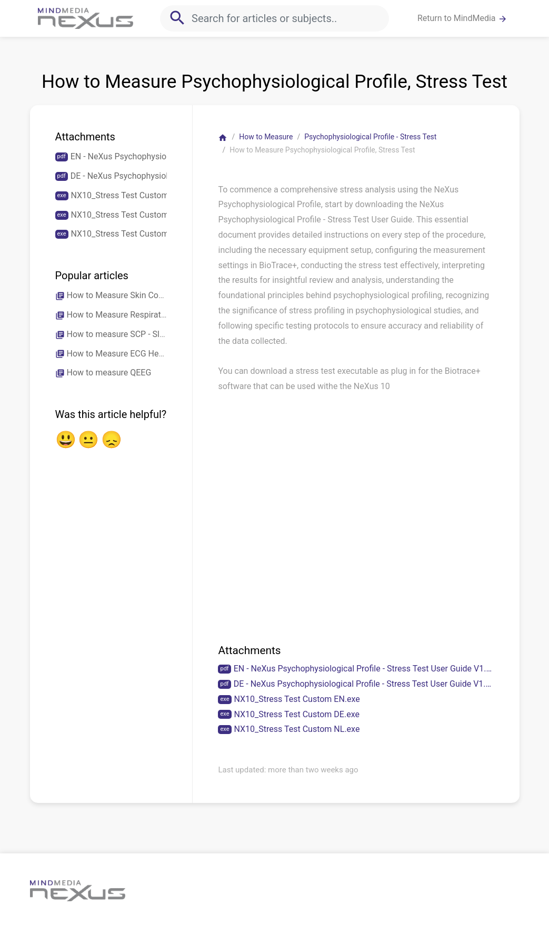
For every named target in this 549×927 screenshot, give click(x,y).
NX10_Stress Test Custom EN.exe (297, 699)
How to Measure (266, 137)
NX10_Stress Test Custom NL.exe (297, 729)
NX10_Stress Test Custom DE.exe (297, 714)
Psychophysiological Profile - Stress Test (370, 137)
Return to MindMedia (462, 18)
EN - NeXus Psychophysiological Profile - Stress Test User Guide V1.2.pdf (364, 669)
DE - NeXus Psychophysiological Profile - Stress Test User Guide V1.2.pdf (364, 684)
